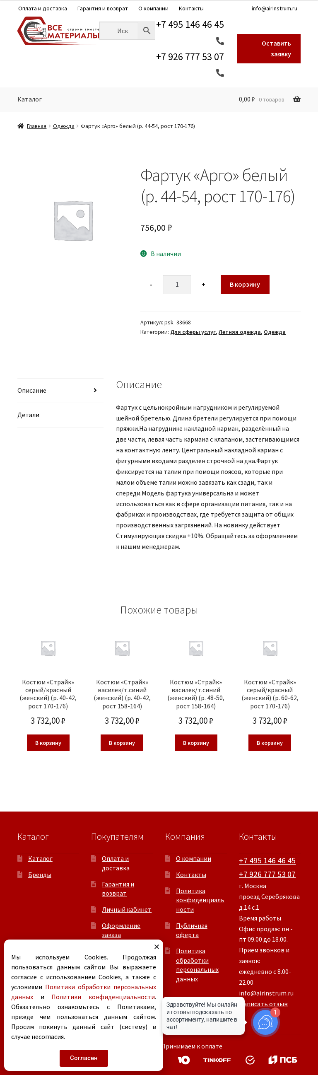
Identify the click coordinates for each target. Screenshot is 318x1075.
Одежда (64, 126)
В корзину (245, 284)
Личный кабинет (127, 909)
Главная (36, 126)
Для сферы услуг (193, 332)
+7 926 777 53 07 (267, 874)
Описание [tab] (31, 390)
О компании (153, 8)
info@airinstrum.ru (274, 8)
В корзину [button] (48, 742)
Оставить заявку (276, 48)
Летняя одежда (240, 332)
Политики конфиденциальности (102, 997)
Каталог (29, 99)
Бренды (39, 874)
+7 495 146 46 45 (267, 860)
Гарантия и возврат (102, 8)
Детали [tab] (28, 415)
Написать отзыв (263, 1004)
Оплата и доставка (42, 8)
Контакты (191, 8)
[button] (157, 947)
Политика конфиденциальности (200, 900)
